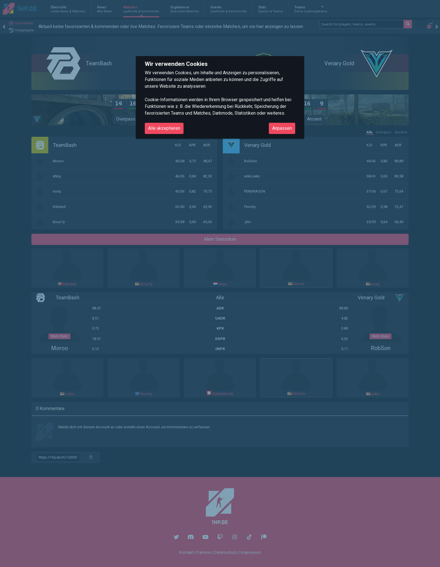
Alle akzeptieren (164, 128)
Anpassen (282, 128)
